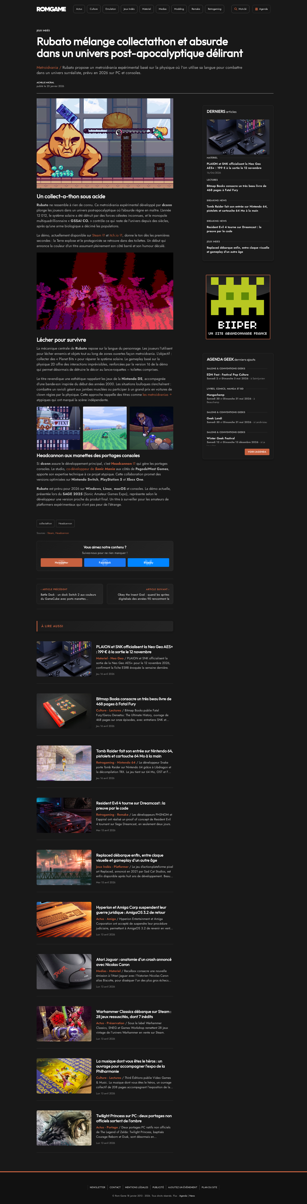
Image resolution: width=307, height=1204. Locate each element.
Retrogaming (214, 9)
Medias (162, 9)
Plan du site (209, 1187)
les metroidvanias (155, 394)
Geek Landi (214, 418)
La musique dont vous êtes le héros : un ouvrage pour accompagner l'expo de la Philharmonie (130, 1066)
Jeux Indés (129, 9)
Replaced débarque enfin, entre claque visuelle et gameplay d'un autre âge (129, 858)
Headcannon (65, 523)
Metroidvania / (49, 67)
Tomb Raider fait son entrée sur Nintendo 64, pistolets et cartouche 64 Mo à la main (134, 753)
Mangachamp (215, 395)
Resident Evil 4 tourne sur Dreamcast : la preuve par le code (234, 229)
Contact (115, 1187)
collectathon (45, 523)
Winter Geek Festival (221, 438)
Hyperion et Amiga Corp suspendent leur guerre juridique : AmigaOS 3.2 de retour (131, 910)
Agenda (183, 1196)
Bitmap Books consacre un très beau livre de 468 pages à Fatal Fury (133, 701)
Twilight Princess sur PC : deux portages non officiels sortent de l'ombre (134, 1118)
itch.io (114, 235)
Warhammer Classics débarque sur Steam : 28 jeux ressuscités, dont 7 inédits (133, 1014)
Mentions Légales (136, 1187)
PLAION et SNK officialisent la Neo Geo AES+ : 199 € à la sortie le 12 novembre (134, 649)
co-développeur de (90, 468)
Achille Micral (45, 82)
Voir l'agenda (257, 452)
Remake (196, 9)
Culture (94, 9)
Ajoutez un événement (182, 1187)
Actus (79, 9)
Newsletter (97, 1187)
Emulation (111, 9)
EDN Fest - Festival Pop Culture (227, 374)
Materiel (146, 9)
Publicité (158, 1187)
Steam (96, 235)
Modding (179, 9)
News (192, 1196)
